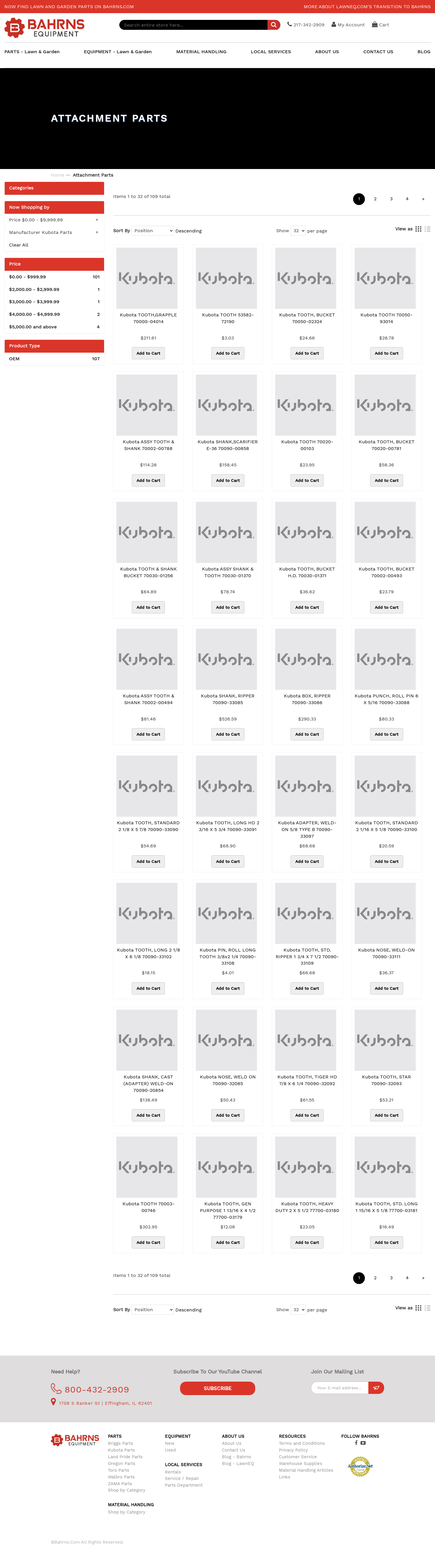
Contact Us (233, 1450)
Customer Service (298, 1456)
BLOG (424, 51)
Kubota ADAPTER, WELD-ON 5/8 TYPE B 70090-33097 (307, 829)
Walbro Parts (121, 1477)
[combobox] (201, 25)
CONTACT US (378, 51)
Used (170, 1450)
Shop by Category (126, 1490)
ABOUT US (327, 51)
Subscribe (218, 1388)
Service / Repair (182, 1478)
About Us (231, 1443)
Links (284, 1477)
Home (57, 175)
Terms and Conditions (302, 1443)
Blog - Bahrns (236, 1456)
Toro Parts (118, 1470)
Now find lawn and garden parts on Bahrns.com (69, 6)
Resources (292, 1436)
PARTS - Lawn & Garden (32, 51)
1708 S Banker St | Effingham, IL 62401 (101, 1403)
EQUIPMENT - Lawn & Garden (118, 51)
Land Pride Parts (125, 1456)
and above (54, 327)
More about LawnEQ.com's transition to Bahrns (367, 6)
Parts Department (184, 1485)
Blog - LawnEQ (238, 1463)
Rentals (173, 1472)
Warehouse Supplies (300, 1463)
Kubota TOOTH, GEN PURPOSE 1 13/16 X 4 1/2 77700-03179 (228, 1210)
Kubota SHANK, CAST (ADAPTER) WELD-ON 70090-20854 (148, 1083)
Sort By (121, 230)
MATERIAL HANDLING (201, 51)
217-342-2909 (307, 24)
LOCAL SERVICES (271, 51)
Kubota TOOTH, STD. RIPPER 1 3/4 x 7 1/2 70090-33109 (307, 956)
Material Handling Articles (306, 1470)
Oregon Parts (121, 1463)
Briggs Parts (120, 1443)
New (170, 1443)
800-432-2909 (90, 1389)
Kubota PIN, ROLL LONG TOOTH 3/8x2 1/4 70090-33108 (227, 956)
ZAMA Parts (120, 1483)
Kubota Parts (121, 1450)
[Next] (423, 199)
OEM (54, 359)
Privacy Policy (293, 1450)
